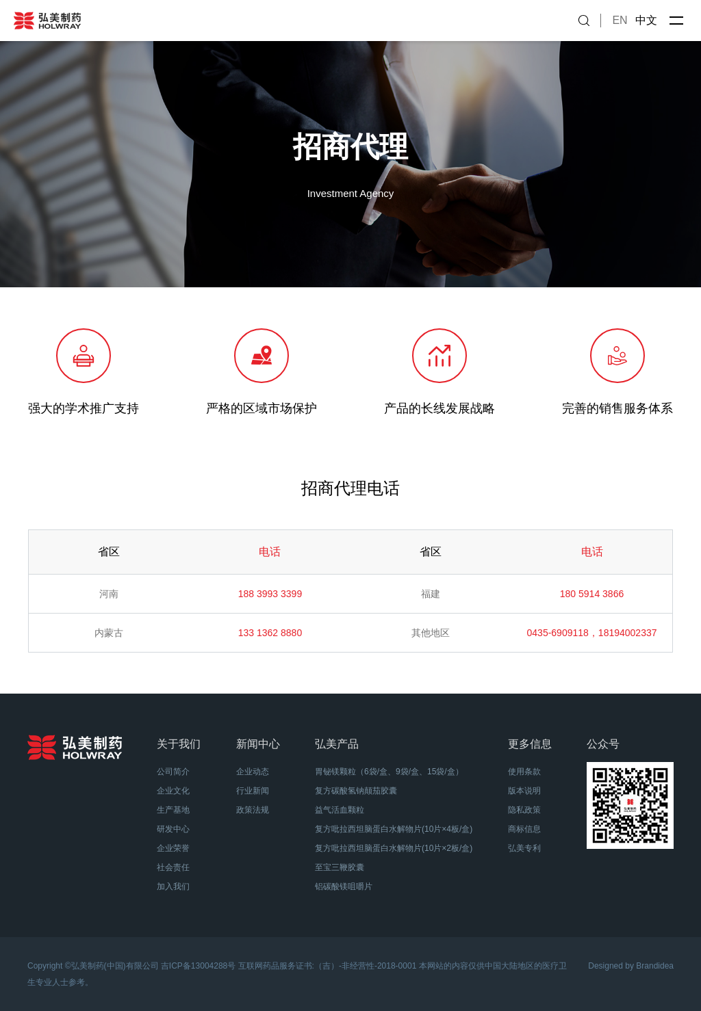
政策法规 (252, 810)
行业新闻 (252, 791)
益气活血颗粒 (339, 810)
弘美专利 (524, 848)
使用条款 (524, 771)
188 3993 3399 (270, 593)
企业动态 (252, 771)
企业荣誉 (173, 848)
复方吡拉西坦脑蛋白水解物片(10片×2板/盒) (393, 848)
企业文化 (173, 791)
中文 (646, 20)
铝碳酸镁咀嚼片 (343, 886)
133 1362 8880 (270, 632)
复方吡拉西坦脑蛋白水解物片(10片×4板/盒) (393, 829)
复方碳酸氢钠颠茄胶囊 (356, 791)
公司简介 (173, 771)
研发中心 (173, 829)
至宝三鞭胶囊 (339, 867)
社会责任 (173, 867)
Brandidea (655, 966)
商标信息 (524, 829)
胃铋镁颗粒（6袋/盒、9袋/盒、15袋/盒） (389, 771)
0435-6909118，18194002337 (592, 632)
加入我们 (173, 886)
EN (619, 20)
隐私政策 (524, 810)
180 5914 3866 (592, 593)
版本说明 (524, 791)
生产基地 (173, 810)
